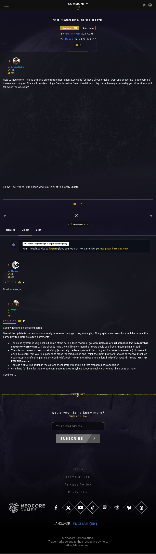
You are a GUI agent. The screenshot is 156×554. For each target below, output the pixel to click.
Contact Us (78, 493)
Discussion (88, 28)
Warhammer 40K (70, 28)
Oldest (25, 230)
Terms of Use (78, 477)
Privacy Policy (78, 485)
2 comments (78, 225)
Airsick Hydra (73, 34)
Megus (69, 40)
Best (38, 230)
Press (78, 470)
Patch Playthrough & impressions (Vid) (45, 244)
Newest (10, 230)
